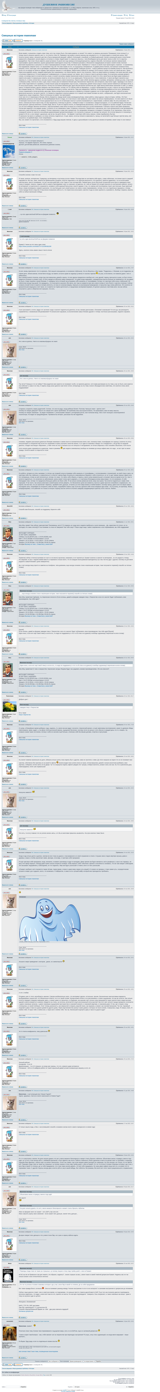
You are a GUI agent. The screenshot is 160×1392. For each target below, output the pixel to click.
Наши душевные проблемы (20, 23)
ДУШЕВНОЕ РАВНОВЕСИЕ (59, 4)
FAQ (126, 15)
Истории (31, 23)
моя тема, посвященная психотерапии (45, 1351)
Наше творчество (25, 715)
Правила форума (116, 15)
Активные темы (20, 21)
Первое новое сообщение (126, 44)
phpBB (64, 1390)
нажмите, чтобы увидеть (28, 157)
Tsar (44, 1375)
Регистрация (11, 15)
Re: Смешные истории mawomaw (40, 137)
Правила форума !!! (25, 152)
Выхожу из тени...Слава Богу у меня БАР (39, 544)
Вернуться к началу (7, 133)
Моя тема (21, 350)
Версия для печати (8, 44)
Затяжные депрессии (26, 1311)
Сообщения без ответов (8, 21)
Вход (4, 15)
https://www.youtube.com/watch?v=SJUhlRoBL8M (35, 246)
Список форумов (7, 23)
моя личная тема (24, 1351)
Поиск (131, 15)
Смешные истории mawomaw (19, 35)
